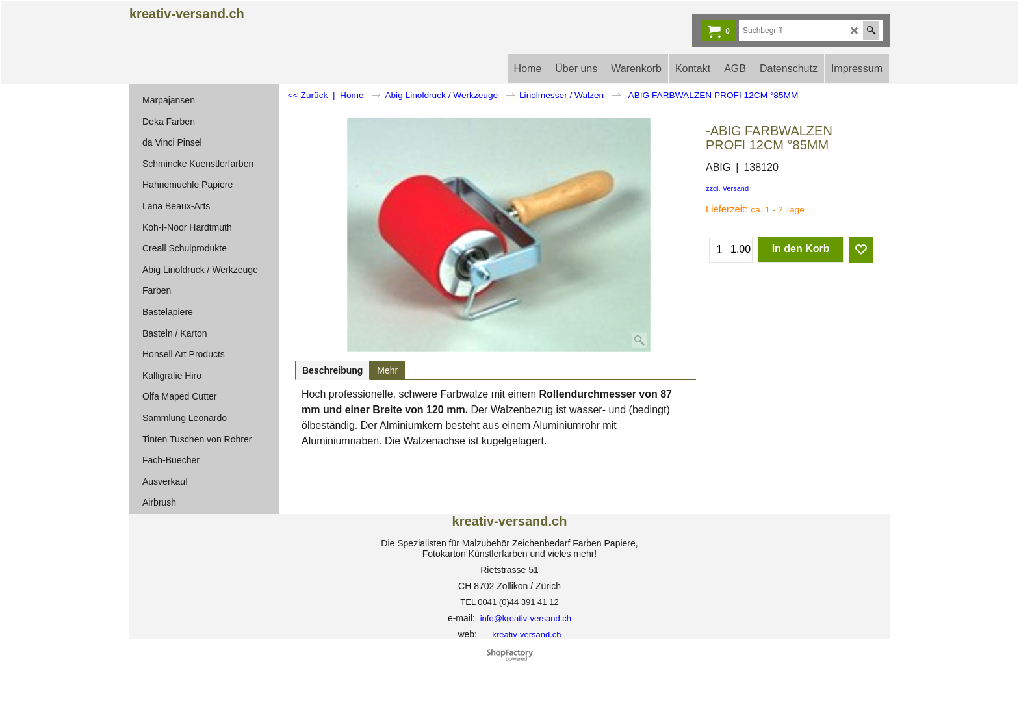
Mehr (387, 370)
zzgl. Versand (727, 188)
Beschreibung (332, 370)
